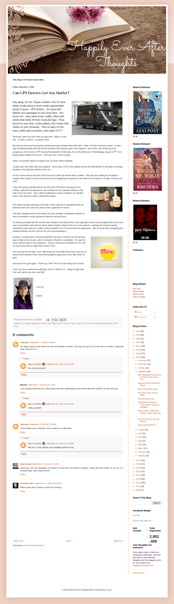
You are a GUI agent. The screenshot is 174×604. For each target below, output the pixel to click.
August (141, 430)
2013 (138, 475)
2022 (138, 342)
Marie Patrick (95, 323)
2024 (138, 335)
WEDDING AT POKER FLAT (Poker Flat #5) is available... (148, 404)
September (143, 371)
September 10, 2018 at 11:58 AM (60, 364)
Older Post (118, 541)
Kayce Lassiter (75, 323)
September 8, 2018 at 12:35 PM (43, 424)
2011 (138, 483)
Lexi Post (85, 323)
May (140, 441)
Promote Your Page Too (142, 521)
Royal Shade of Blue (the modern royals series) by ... (149, 413)
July (140, 433)
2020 (138, 350)
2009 (138, 490)
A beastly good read (146, 399)
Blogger (108, 590)
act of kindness (25, 323)
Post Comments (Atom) (34, 545)
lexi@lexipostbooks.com (143, 565)
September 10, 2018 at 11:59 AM (60, 443)
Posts (138, 312)
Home (68, 541)
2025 (138, 331)
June (140, 437)
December (142, 360)
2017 (138, 460)
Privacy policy (138, 573)
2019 (138, 353)
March (141, 448)
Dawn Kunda (57, 323)
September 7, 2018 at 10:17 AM (41, 385)
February (142, 452)
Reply (22, 353)
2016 (138, 464)
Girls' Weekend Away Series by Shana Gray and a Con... (149, 377)
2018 (138, 357)
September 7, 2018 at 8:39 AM (42, 342)
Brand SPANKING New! (148, 389)
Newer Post (18, 541)
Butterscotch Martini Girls (41, 323)
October (141, 368)
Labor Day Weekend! (146, 425)
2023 (138, 339)
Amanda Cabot (27, 483)
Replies (26, 359)
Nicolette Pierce (107, 323)
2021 (138, 346)
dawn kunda (25, 464)
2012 (138, 479)
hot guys (66, 323)
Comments (140, 317)
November (142, 364)
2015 (138, 468)
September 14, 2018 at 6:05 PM (48, 483)
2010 (138, 486)
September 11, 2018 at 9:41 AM (45, 464)
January (141, 456)
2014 (138, 471)
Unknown (24, 342)
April (140, 444)
